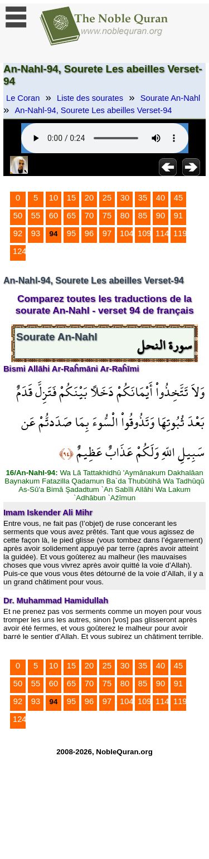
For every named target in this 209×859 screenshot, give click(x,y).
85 (142, 215)
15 (71, 197)
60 (53, 215)
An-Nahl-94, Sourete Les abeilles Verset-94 (93, 110)
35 (142, 197)
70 (89, 215)
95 (71, 233)
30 (124, 197)
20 (89, 197)
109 (144, 233)
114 (162, 233)
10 (53, 197)
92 (17, 233)
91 (178, 215)
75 (107, 215)
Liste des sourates (90, 98)
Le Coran (23, 98)
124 (19, 251)
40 (160, 197)
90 (160, 215)
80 (124, 215)
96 (89, 233)
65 (71, 215)
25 (107, 197)
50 (17, 215)
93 (35, 233)
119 (180, 233)
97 (107, 233)
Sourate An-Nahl (170, 98)
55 (35, 215)
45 (178, 197)
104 (126, 233)
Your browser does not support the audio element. (104, 138)
